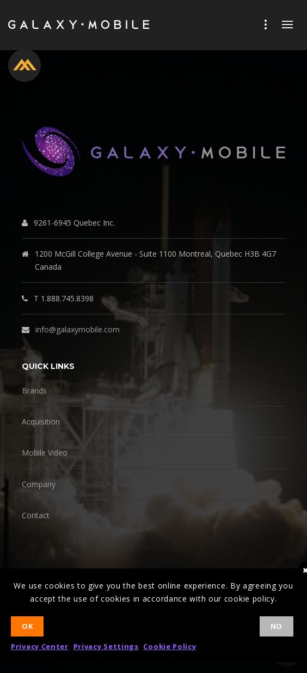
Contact (36, 515)
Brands (34, 390)
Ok (27, 626)
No (277, 626)
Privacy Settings (106, 646)
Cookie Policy (169, 646)
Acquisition (41, 421)
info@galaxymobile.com (77, 329)
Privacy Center (40, 646)
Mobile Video (44, 452)
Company (39, 484)
